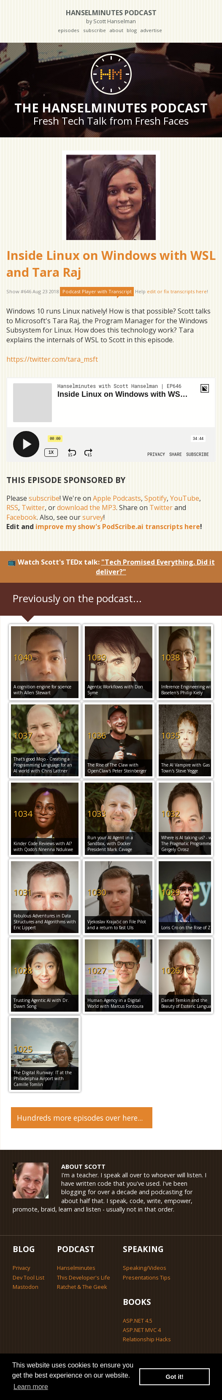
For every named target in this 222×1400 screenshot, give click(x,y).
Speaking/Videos (144, 1268)
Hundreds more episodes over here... (80, 1118)
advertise (151, 30)
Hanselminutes (76, 1268)
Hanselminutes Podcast (111, 16)
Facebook (21, 517)
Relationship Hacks (147, 1339)
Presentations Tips (147, 1277)
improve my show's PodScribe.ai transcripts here (117, 526)
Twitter (33, 507)
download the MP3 (86, 507)
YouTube (184, 498)
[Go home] (111, 74)
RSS (12, 507)
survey (92, 517)
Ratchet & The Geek (82, 1287)
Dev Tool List (28, 1277)
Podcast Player (97, 291)
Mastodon (25, 1287)
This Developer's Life (83, 1277)
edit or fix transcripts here (177, 291)
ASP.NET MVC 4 (142, 1330)
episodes (68, 30)
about (116, 30)
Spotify (155, 498)
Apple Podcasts (117, 498)
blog (132, 30)
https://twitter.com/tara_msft (52, 359)
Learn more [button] (31, 1386)
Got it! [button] (175, 1376)
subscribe (94, 30)
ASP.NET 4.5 (137, 1320)
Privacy (21, 1268)
